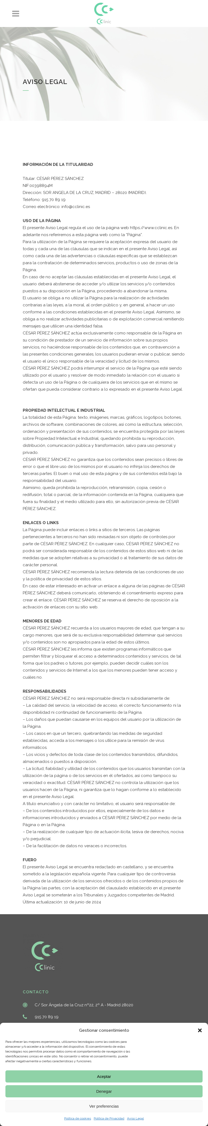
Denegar (104, 1091)
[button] (200, 1030)
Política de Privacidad (109, 1118)
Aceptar (104, 1076)
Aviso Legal (135, 1118)
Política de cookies (77, 1118)
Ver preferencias (104, 1106)
